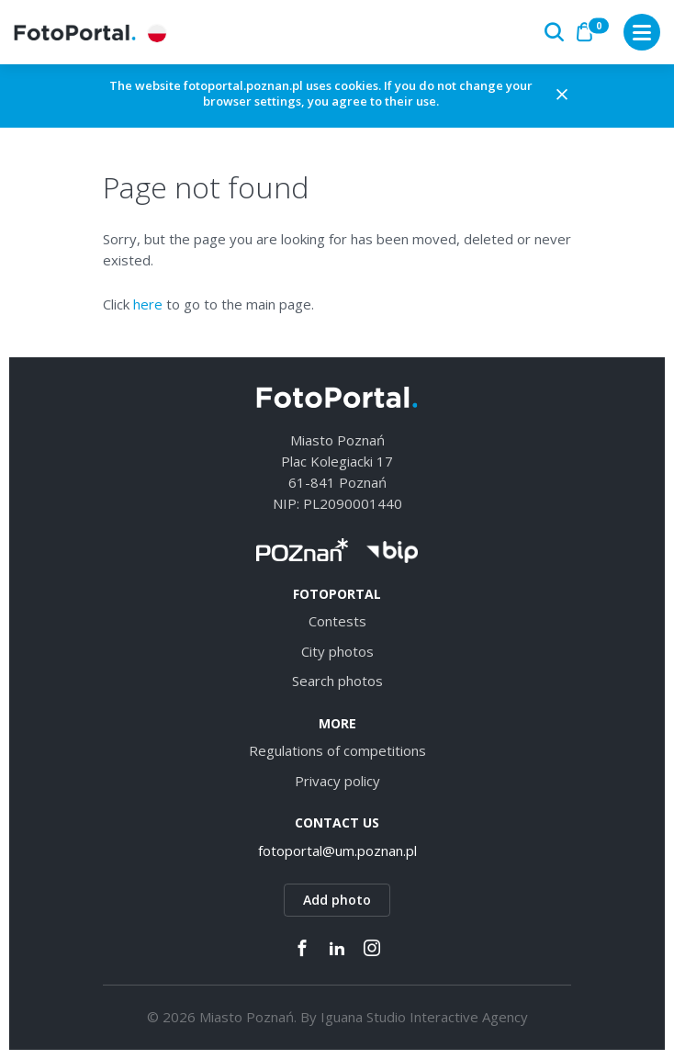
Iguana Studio (363, 1017)
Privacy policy (337, 781)
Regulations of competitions (337, 750)
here (148, 304)
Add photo (337, 899)
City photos (337, 651)
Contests (337, 621)
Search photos (337, 680)
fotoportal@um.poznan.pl (337, 850)
